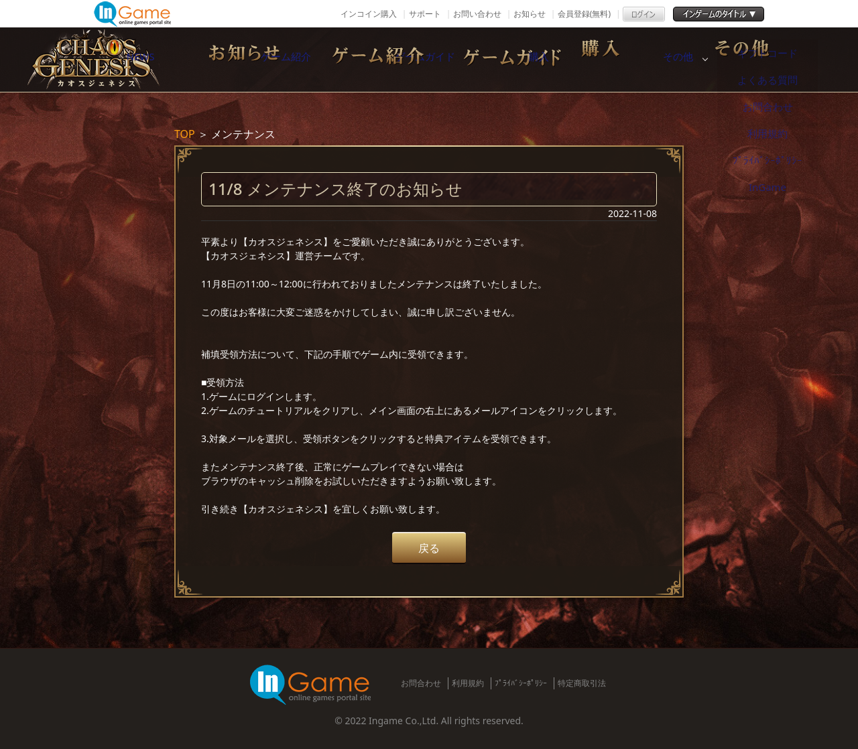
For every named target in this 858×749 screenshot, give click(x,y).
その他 (788, 60)
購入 (647, 60)
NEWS (225, 60)
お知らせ (529, 13)
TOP (184, 134)
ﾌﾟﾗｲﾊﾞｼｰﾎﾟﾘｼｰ (521, 683)
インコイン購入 (369, 13)
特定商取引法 (582, 683)
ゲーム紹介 (365, 60)
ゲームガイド (506, 60)
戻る (429, 548)
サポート (425, 13)
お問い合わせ (477, 13)
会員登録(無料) (584, 13)
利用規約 (468, 683)
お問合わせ (421, 683)
